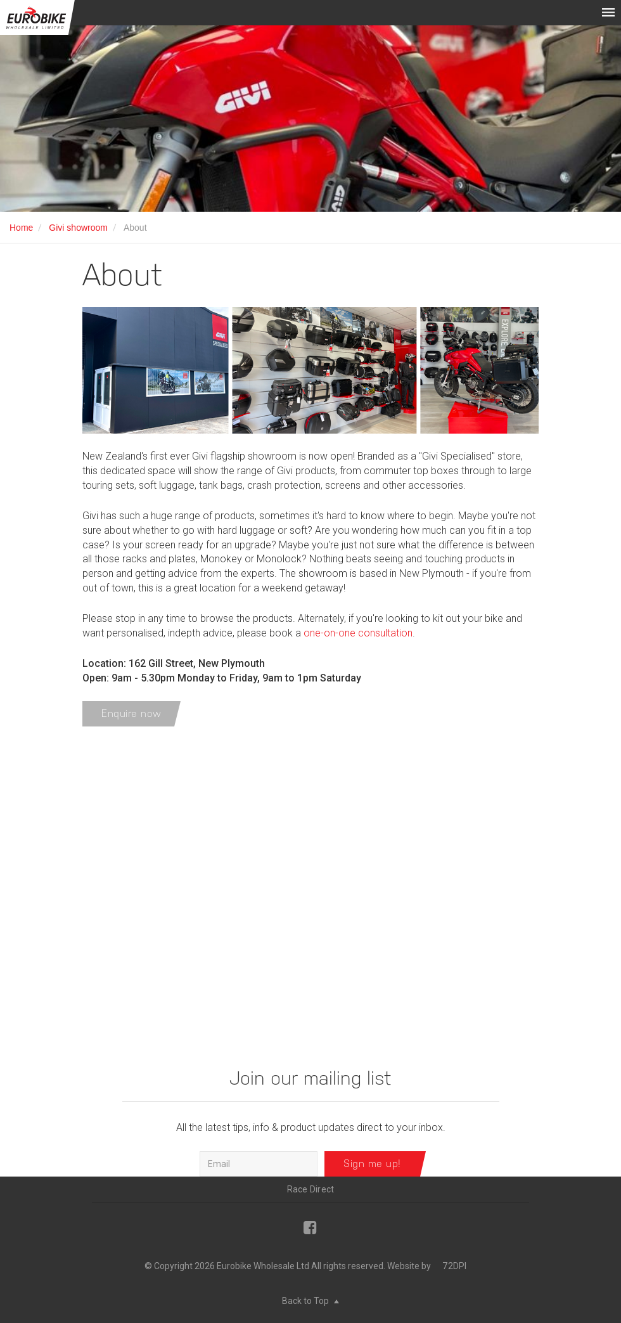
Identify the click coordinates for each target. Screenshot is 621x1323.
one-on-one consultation (358, 633)
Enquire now (131, 713)
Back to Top (310, 1301)
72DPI (454, 1266)
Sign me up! (372, 1164)
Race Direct (311, 1189)
